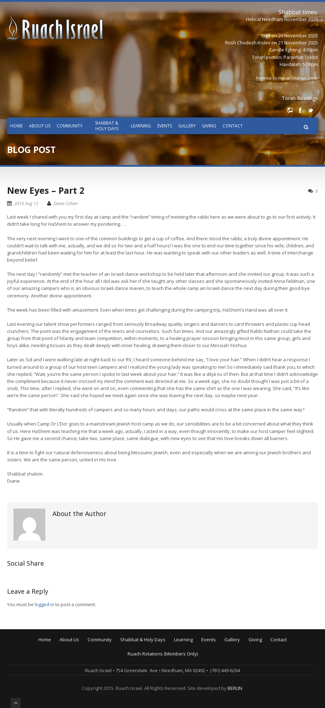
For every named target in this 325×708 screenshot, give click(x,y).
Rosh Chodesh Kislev (247, 42)
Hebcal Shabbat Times (298, 78)
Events (164, 126)
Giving (209, 126)
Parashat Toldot (301, 57)
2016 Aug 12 (26, 204)
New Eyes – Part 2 (45, 190)
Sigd (265, 35)
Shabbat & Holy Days (106, 126)
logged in (44, 604)
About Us (39, 126)
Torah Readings (300, 98)
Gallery (187, 126)
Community (70, 126)
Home (16, 126)
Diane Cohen (66, 204)
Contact (233, 126)
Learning (141, 126)
